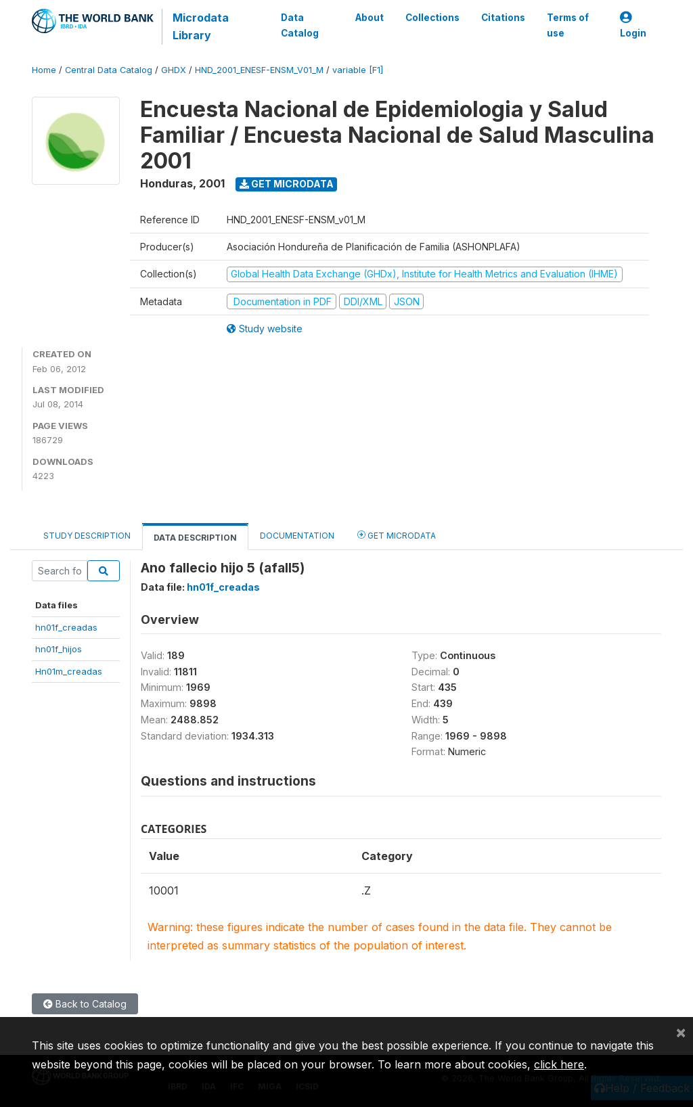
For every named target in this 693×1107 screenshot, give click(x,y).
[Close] (680, 1032)
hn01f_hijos (58, 648)
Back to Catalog (85, 1004)
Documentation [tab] (297, 535)
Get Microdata (287, 183)
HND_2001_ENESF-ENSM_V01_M (259, 70)
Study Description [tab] (87, 535)
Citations (503, 17)
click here (559, 1064)
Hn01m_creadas (68, 671)
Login (633, 25)
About (369, 17)
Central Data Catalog (108, 70)
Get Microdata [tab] (396, 535)
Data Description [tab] (195, 538)
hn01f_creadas (66, 627)
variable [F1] (357, 70)
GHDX (173, 70)
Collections (432, 17)
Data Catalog (300, 25)
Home (44, 70)
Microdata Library (201, 26)
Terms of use (568, 25)
